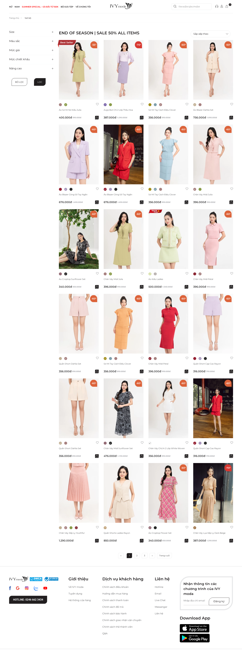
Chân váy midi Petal (204, 279)
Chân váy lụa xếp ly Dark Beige (212, 533)
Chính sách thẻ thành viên (117, 627)
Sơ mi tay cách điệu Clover (164, 110)
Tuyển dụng (75, 594)
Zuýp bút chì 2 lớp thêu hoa (121, 110)
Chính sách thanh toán (115, 601)
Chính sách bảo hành (114, 614)
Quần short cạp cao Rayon (209, 364)
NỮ (10, 6)
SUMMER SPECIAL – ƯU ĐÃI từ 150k (40, 6)
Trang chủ (15, 17)
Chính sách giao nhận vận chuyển (121, 620)
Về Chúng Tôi (83, 6)
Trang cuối (164, 556)
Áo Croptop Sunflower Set (74, 279)
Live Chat (160, 601)
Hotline (159, 587)
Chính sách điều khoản (115, 587)
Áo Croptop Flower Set (161, 533)
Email (158, 594)
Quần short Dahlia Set (72, 364)
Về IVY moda (76, 587)
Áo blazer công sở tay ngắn (75, 194)
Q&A (104, 634)
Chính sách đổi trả (112, 607)
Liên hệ (159, 614)
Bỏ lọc (19, 82)
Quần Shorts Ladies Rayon (119, 533)
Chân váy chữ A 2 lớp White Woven (165, 450)
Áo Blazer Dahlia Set (205, 110)
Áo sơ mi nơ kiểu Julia (72, 110)
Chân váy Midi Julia (204, 194)
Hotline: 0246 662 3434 (28, 600)
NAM (17, 6)
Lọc (39, 82)
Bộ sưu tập (67, 6)
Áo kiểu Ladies (156, 279)
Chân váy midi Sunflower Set (120, 449)
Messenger (161, 607)
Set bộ (30, 17)
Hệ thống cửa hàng (80, 601)
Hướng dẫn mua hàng (115, 594)
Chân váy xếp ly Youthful (73, 533)
